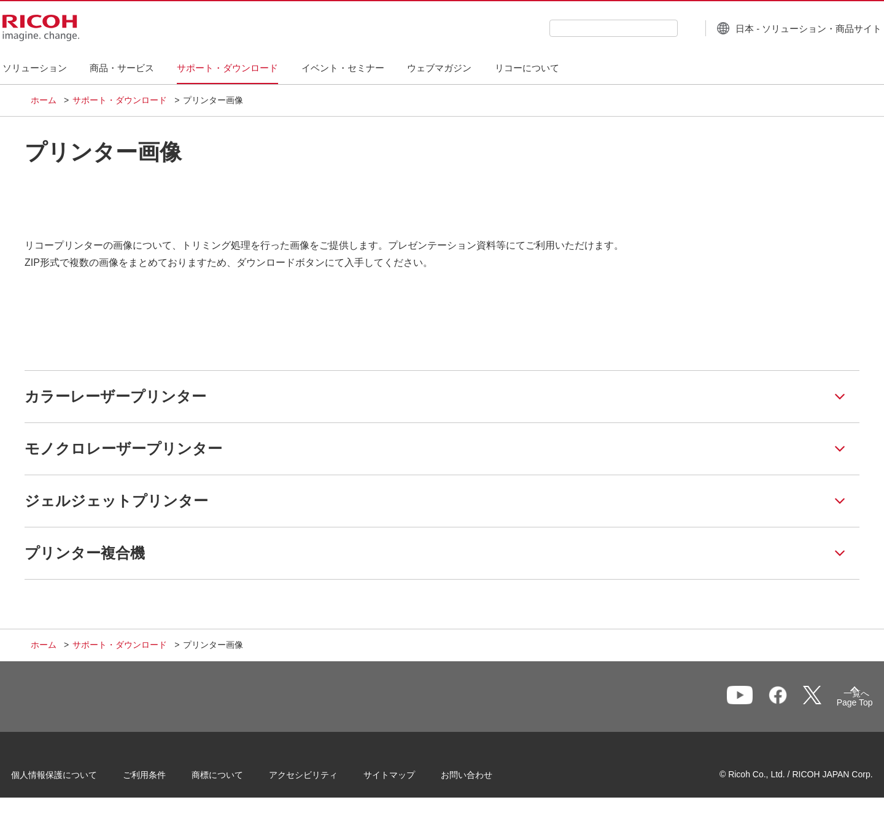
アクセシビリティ (323, 778)
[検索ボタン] (659, 27)
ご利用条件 (163, 778)
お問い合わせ (486, 778)
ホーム (43, 100)
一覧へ (789, 702)
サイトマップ (409, 778)
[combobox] (585, 28)
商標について (237, 778)
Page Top (835, 705)
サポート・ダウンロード (119, 100)
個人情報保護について (74, 778)
